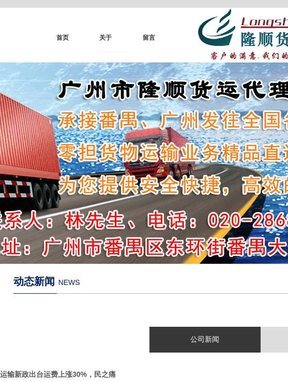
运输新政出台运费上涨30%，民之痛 (58, 374)
